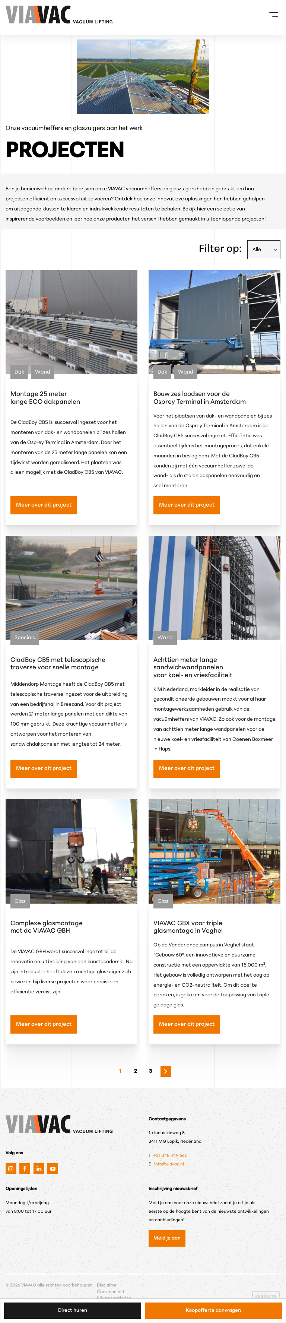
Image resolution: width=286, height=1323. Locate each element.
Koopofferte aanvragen (213, 1310)
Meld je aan (167, 1238)
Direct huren (72, 1310)
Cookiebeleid (110, 1292)
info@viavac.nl (169, 1164)
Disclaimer (107, 1285)
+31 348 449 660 (171, 1156)
